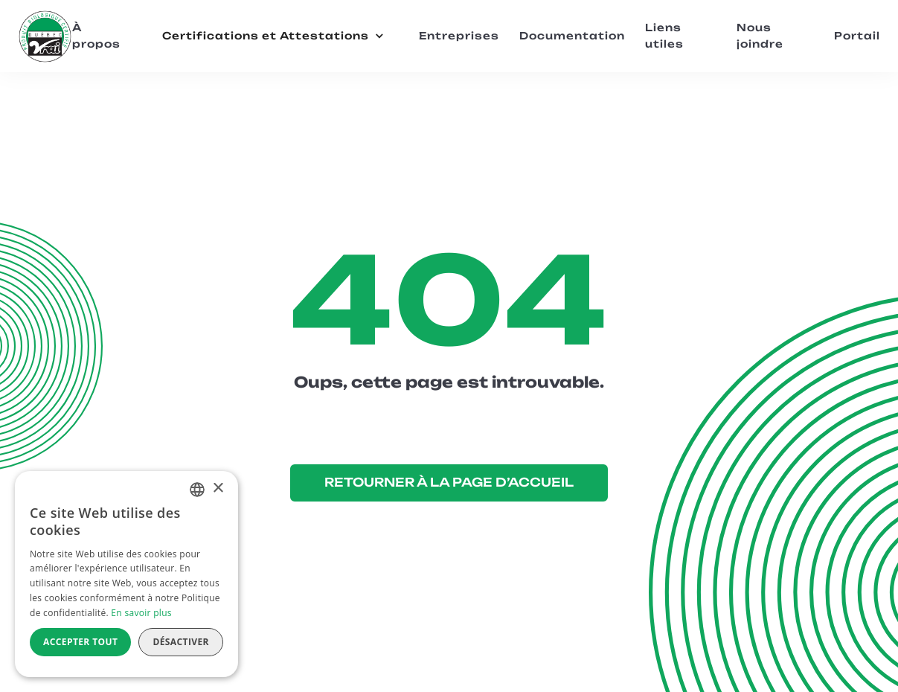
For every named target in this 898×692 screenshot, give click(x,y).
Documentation (572, 36)
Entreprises (459, 36)
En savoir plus (141, 612)
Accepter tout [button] (80, 641)
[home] (44, 36)
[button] (273, 36)
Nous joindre (760, 35)
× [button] (217, 488)
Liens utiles (664, 35)
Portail (857, 36)
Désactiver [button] (181, 641)
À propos (96, 35)
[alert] (126, 574)
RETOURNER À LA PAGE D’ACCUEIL (449, 482)
